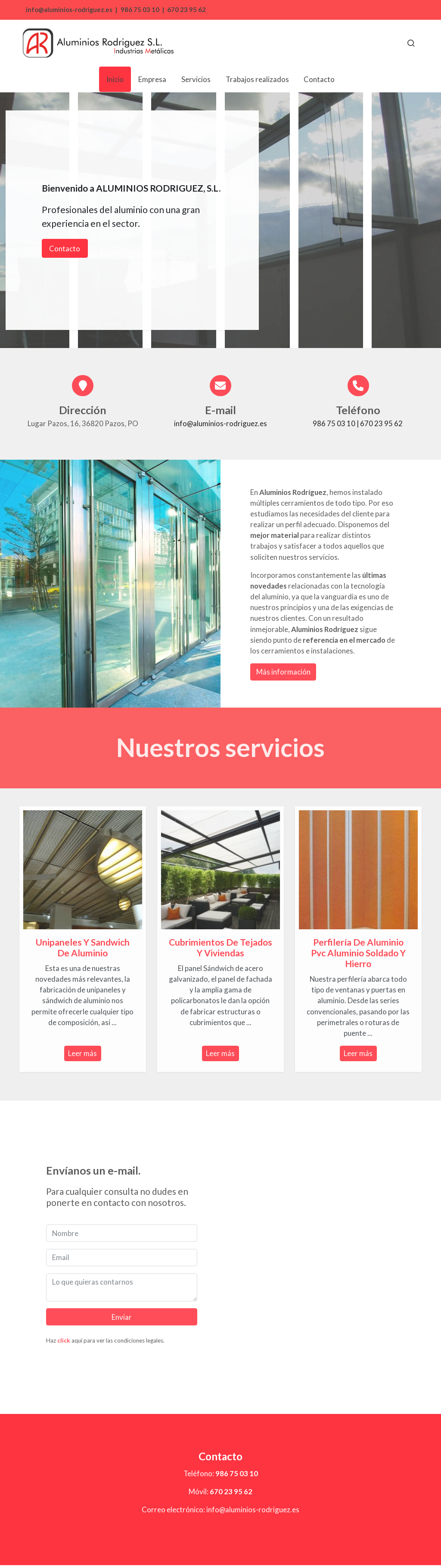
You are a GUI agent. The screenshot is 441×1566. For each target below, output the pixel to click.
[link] (98, 43)
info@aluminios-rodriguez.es (68, 9)
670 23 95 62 (186, 9)
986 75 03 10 (140, 9)
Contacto (64, 248)
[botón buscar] (411, 43)
